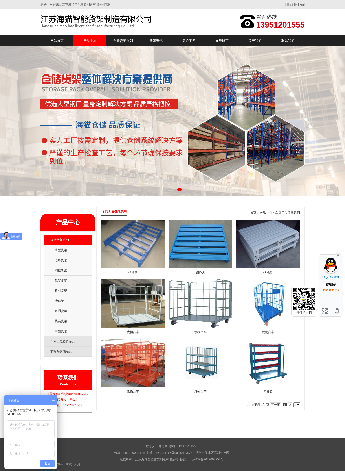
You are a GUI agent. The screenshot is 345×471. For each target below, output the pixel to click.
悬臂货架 (61, 280)
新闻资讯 (156, 41)
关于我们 (255, 41)
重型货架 (61, 250)
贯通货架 (61, 311)
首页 (253, 213)
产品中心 (90, 41)
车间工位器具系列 (287, 213)
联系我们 (288, 41)
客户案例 (189, 41)
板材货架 (61, 290)
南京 (69, 464)
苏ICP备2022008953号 (208, 459)
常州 (77, 464)
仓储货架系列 (123, 41)
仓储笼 (59, 300)
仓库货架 (61, 260)
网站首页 (57, 41)
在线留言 (222, 41)
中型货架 (61, 331)
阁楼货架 (61, 270)
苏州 (60, 464)
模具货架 (61, 321)
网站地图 (291, 4)
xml (302, 4)
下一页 (275, 404)
